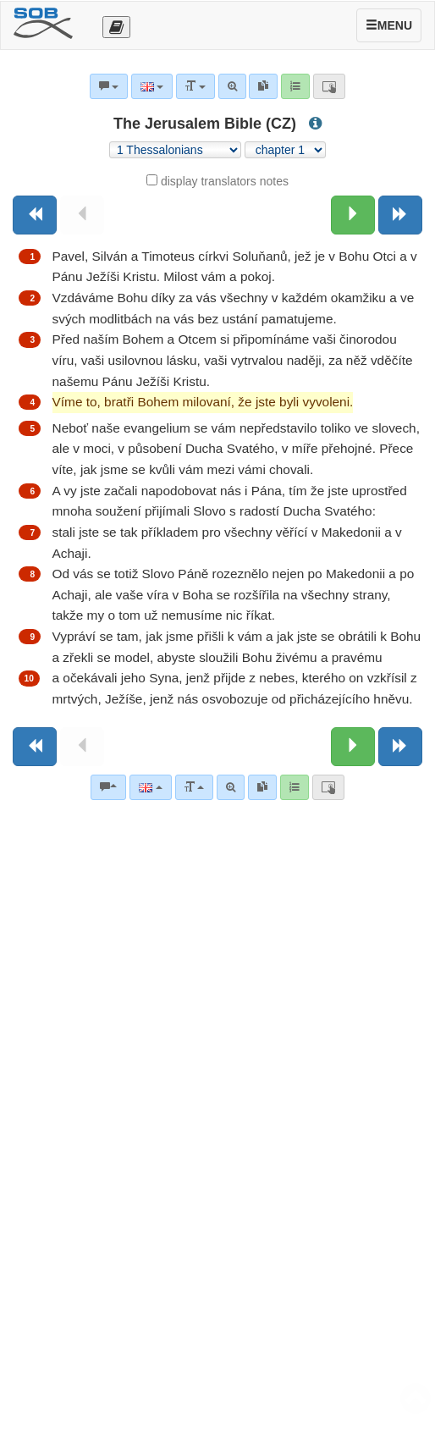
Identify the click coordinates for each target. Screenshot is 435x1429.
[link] (262, 787)
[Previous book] (35, 215)
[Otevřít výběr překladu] (116, 27)
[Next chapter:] (353, 215)
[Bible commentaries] (108, 787)
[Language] (150, 787)
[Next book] (400, 215)
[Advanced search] (231, 787)
